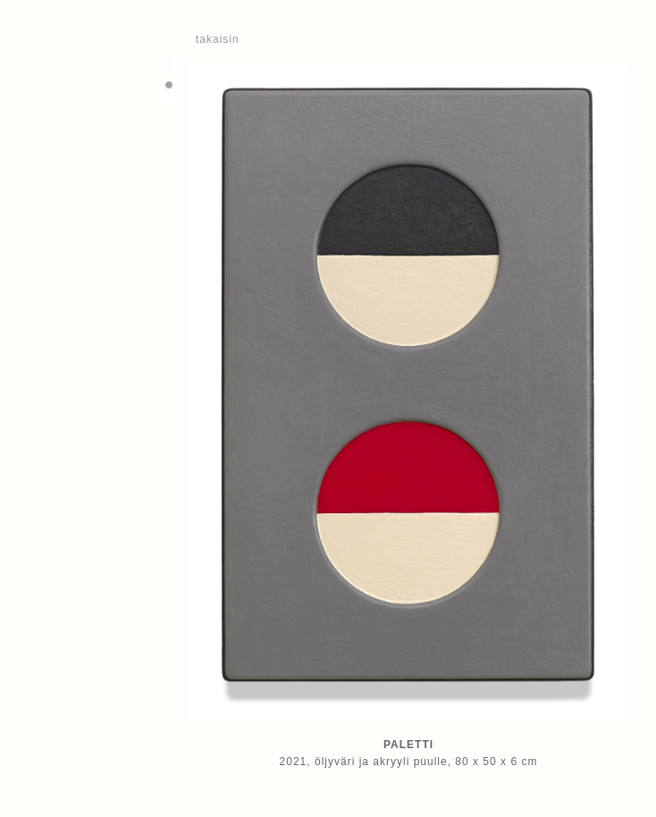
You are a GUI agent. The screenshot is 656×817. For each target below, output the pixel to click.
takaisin (218, 39)
